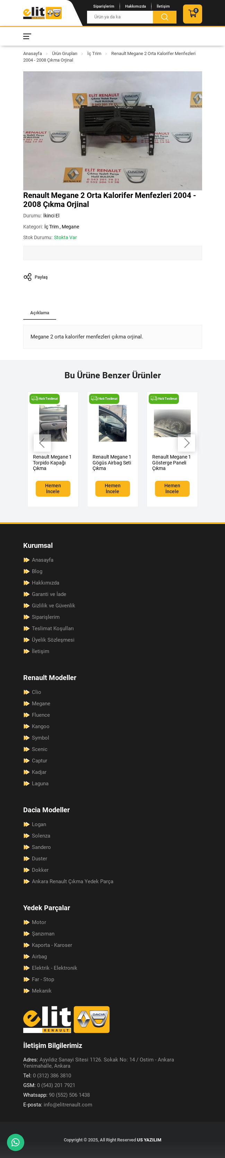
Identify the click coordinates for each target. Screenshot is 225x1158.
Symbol (40, 738)
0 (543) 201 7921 (49, 1085)
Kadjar (39, 772)
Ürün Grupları (64, 53)
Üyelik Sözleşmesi (53, 640)
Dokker (40, 870)
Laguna (40, 783)
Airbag (39, 956)
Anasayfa (32, 53)
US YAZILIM (149, 1139)
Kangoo (41, 726)
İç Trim (94, 53)
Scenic (39, 749)
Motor (39, 922)
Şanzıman (43, 934)
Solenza (41, 836)
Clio (36, 692)
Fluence (41, 715)
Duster (39, 859)
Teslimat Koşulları (53, 628)
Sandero (41, 847)
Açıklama (39, 312)
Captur (39, 761)
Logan (39, 824)
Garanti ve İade (49, 594)
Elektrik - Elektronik (54, 968)
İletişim (163, 6)
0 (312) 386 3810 (47, 1076)
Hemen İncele (53, 488)
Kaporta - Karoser (52, 945)
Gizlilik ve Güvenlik (53, 606)
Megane (70, 226)
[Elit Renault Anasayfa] (42, 13)
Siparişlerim (103, 6)
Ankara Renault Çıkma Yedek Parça (72, 881)
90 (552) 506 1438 (56, 1095)
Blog (37, 571)
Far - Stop (43, 979)
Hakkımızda (135, 6)
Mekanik (42, 991)
